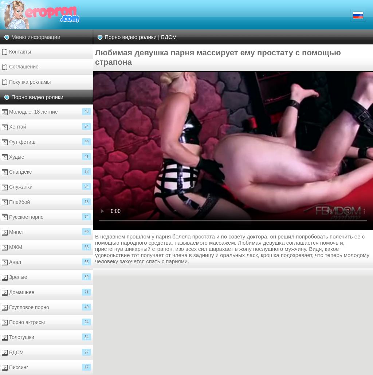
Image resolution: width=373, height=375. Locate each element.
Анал (46, 261)
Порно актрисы (46, 322)
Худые (46, 156)
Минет (46, 231)
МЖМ (46, 247)
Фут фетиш (46, 141)
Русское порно (46, 216)
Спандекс (46, 171)
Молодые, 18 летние (46, 111)
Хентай (46, 126)
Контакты (16, 52)
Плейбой (46, 201)
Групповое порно (46, 307)
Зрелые (46, 276)
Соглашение (20, 67)
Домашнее (46, 292)
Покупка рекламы (26, 82)
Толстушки (46, 336)
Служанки (46, 186)
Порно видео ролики (37, 97)
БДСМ (46, 352)
